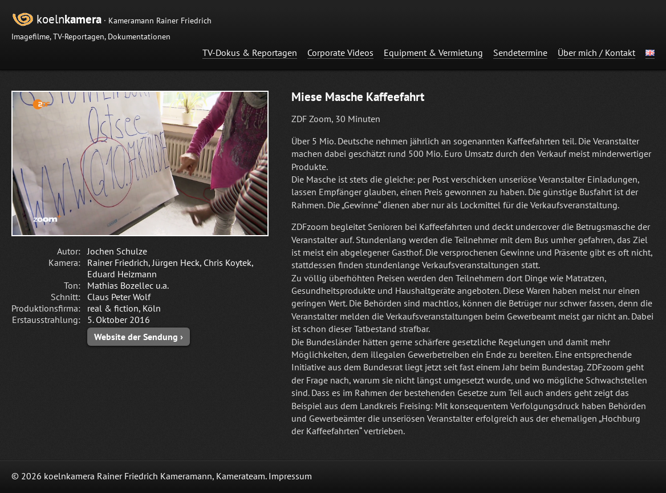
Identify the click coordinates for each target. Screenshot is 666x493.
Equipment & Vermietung (433, 52)
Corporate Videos (340, 52)
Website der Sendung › (138, 336)
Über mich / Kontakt (596, 52)
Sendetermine (520, 52)
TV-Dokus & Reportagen (249, 52)
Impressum (290, 476)
